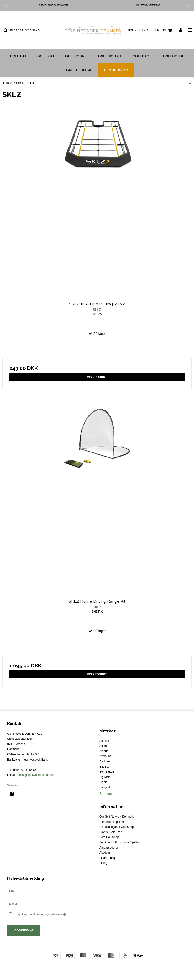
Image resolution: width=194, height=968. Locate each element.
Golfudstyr (109, 56)
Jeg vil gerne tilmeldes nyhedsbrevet (52, 913)
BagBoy (104, 766)
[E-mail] (51, 903)
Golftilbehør (79, 70)
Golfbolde (173, 56)
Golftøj (18, 56)
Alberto (103, 751)
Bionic (103, 782)
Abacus (104, 741)
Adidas (103, 746)
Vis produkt (97, 377)
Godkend (21, 930)
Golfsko (45, 56)
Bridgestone (107, 787)
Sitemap (12, 785)
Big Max (104, 777)
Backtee (104, 761)
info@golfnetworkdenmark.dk (35, 775)
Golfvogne (75, 56)
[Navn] (51, 891)
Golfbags (142, 56)
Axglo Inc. (105, 756)
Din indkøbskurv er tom (150, 30)
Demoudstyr (116, 70)
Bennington (106, 771)
